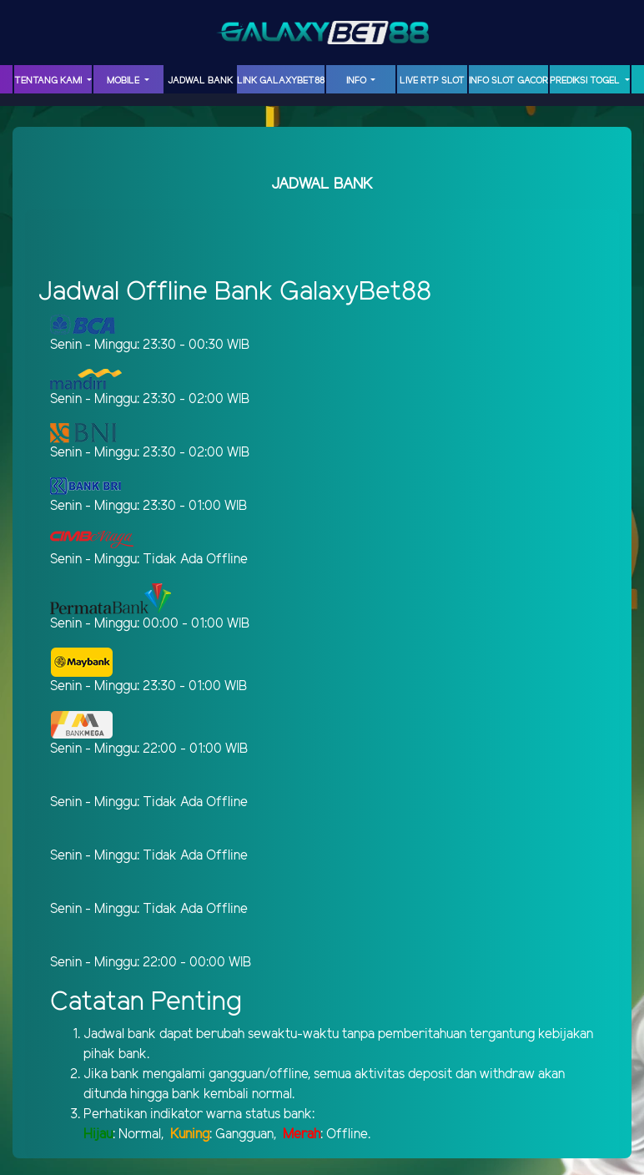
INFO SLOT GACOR (508, 81)
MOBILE (124, 81)
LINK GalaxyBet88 (281, 81)
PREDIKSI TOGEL (586, 81)
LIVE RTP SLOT (432, 81)
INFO (357, 81)
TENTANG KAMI (49, 81)
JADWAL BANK (200, 81)
